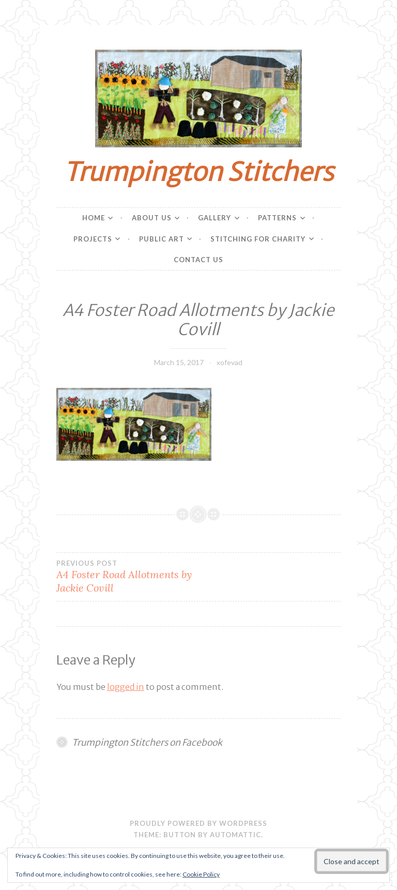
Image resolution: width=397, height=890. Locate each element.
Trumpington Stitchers (198, 172)
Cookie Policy (201, 874)
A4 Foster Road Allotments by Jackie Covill (127, 576)
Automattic (235, 835)
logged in (125, 687)
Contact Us (198, 259)
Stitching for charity (258, 239)
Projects (92, 239)
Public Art (161, 239)
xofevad (229, 362)
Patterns (277, 218)
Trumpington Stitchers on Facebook (147, 742)
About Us (152, 218)
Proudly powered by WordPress (198, 823)
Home (93, 218)
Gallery (214, 218)
